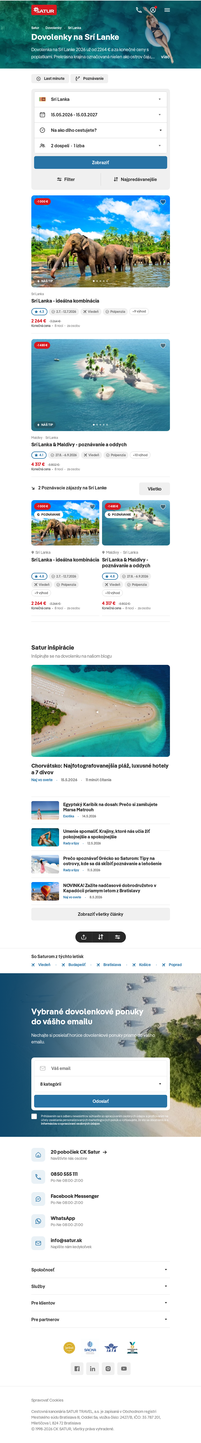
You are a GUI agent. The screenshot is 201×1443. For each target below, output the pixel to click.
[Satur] (44, 10)
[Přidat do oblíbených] (163, 202)
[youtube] (124, 1368)
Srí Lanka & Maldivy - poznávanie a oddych (79, 444)
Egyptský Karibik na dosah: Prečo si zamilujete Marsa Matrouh (110, 807)
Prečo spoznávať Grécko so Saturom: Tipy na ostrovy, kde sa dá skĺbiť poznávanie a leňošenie (112, 861)
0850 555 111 (64, 1174)
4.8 (39, 576)
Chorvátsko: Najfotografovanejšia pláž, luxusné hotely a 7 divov (100, 769)
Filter (66, 179)
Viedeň (40, 964)
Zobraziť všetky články (100, 914)
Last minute (50, 79)
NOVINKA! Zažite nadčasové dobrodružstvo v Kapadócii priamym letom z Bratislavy (109, 888)
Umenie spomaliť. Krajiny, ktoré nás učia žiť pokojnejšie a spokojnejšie (106, 833)
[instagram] (108, 1368)
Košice (141, 964)
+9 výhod (139, 311)
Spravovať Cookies (47, 1400)
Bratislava (108, 964)
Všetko (154, 489)
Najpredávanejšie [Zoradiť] (135, 179)
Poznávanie (89, 79)
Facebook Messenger (75, 1196)
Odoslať (101, 1101)
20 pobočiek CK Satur (79, 1152)
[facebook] (77, 1368)
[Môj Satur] (153, 10)
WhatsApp (63, 1218)
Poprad (172, 964)
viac (165, 56)
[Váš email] (100, 1068)
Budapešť (73, 964)
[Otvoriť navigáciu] (167, 10)
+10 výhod (140, 455)
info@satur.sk (66, 1240)
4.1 (39, 455)
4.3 (39, 311)
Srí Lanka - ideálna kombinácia (65, 301)
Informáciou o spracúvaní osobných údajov (70, 1123)
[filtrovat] (117, 937)
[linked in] (92, 1368)
